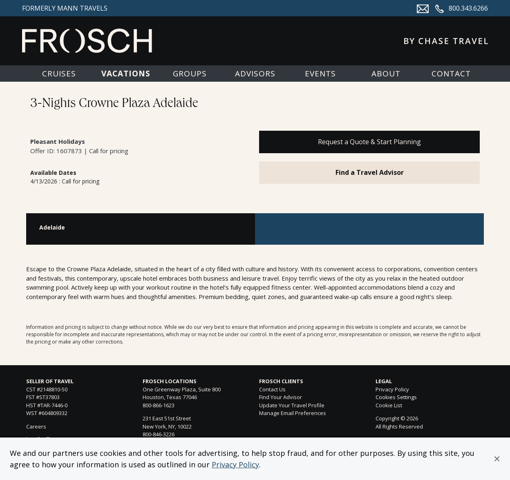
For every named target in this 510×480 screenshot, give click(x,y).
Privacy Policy (235, 464)
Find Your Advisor (280, 397)
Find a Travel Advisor (370, 172)
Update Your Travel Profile (291, 405)
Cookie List (389, 405)
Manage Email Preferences (292, 413)
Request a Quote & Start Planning (369, 141)
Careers (36, 426)
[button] (497, 458)
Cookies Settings (396, 397)
